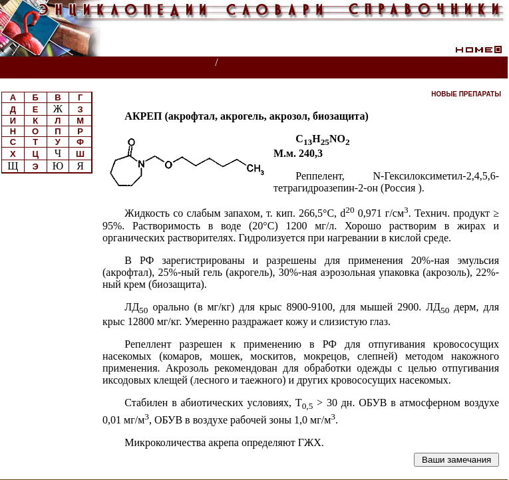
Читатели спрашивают (457, 63)
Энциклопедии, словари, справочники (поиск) (108, 63)
